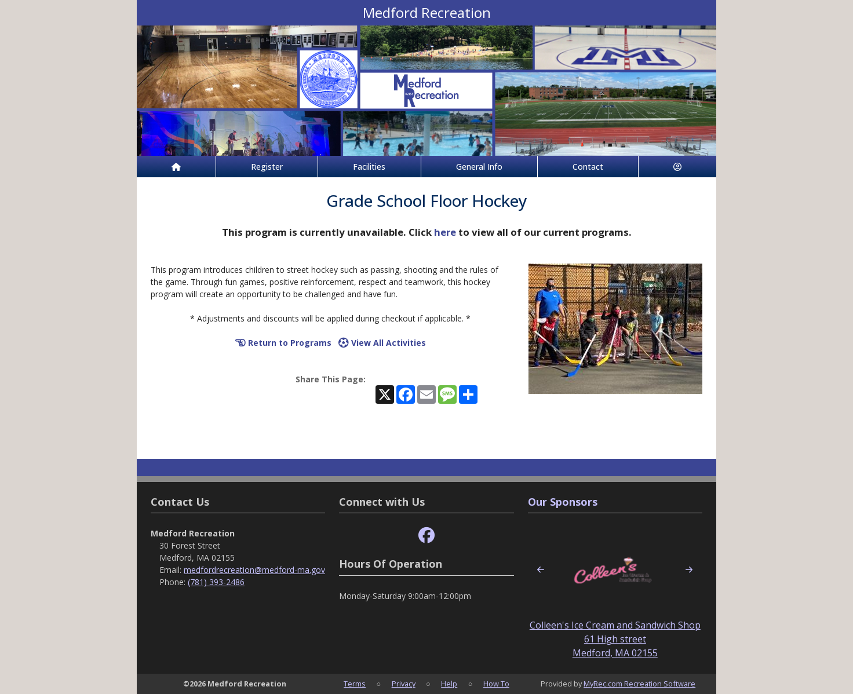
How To (496, 683)
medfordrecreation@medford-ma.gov (254, 569)
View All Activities (382, 342)
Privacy (403, 683)
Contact (588, 166)
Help (449, 683)
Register (267, 166)
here (445, 232)
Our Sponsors (562, 502)
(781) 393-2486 (216, 581)
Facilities (369, 166)
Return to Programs (283, 342)
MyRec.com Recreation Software (639, 683)
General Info (479, 166)
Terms (355, 683)
